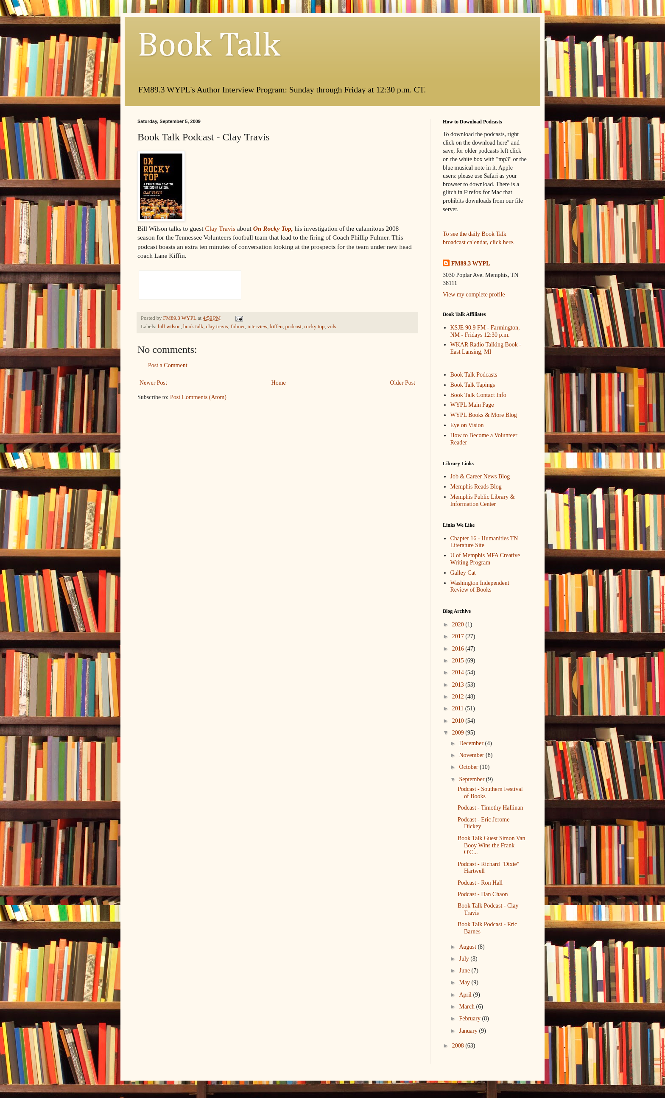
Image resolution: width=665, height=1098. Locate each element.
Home (278, 383)
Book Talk (208, 46)
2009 (459, 732)
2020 (459, 624)
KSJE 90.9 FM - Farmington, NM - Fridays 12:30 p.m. (485, 331)
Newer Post (153, 383)
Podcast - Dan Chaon (483, 894)
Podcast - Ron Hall (480, 883)
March (467, 1006)
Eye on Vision (467, 425)
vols (331, 327)
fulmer (238, 327)
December (472, 743)
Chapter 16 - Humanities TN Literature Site (484, 542)
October (469, 767)
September (472, 779)
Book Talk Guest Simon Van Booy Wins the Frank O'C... (491, 845)
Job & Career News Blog (480, 476)
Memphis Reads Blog (476, 486)
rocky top (314, 327)
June (465, 970)
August (468, 947)
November (472, 755)
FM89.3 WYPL (470, 263)
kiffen (276, 327)
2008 (459, 1045)
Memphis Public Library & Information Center (482, 500)
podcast (293, 327)
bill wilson (169, 327)
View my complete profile (474, 294)
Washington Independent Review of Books (479, 586)
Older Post (403, 383)
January (469, 1031)
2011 (458, 708)
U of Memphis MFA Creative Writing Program (485, 559)
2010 (459, 721)
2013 (459, 685)
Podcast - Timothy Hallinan (490, 808)
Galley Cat (463, 573)
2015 (459, 660)
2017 (459, 636)
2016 (459, 648)
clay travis (217, 327)
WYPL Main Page (472, 405)
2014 (459, 672)
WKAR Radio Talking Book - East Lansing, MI (486, 348)
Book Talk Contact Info (478, 395)
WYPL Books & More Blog (483, 415)
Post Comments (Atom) (198, 397)
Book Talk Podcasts (473, 375)
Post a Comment (167, 365)
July (464, 959)
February (470, 1018)
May (465, 982)
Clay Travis (221, 228)
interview (257, 327)
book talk (193, 327)
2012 (459, 696)
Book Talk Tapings (472, 385)
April (466, 995)
